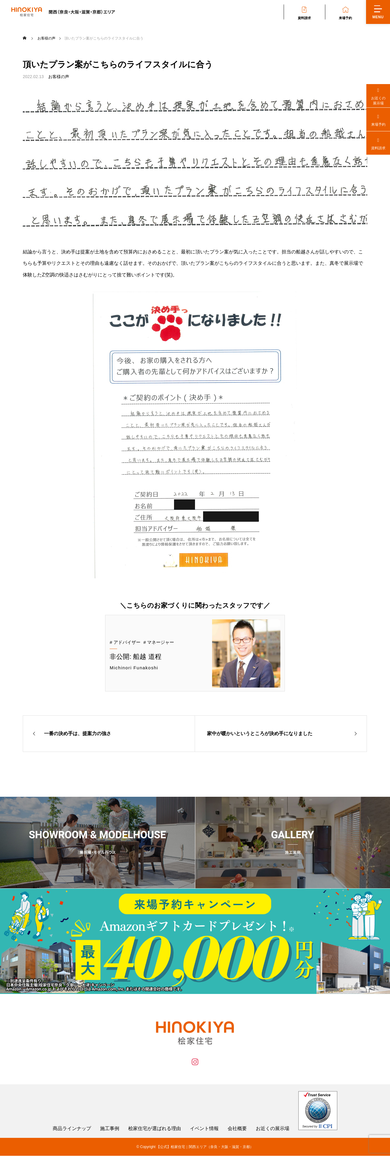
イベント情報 (204, 1129)
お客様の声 (58, 76)
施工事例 (109, 1129)
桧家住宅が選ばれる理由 (154, 1129)
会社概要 (237, 1129)
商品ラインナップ (72, 1129)
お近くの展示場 (272, 1129)
